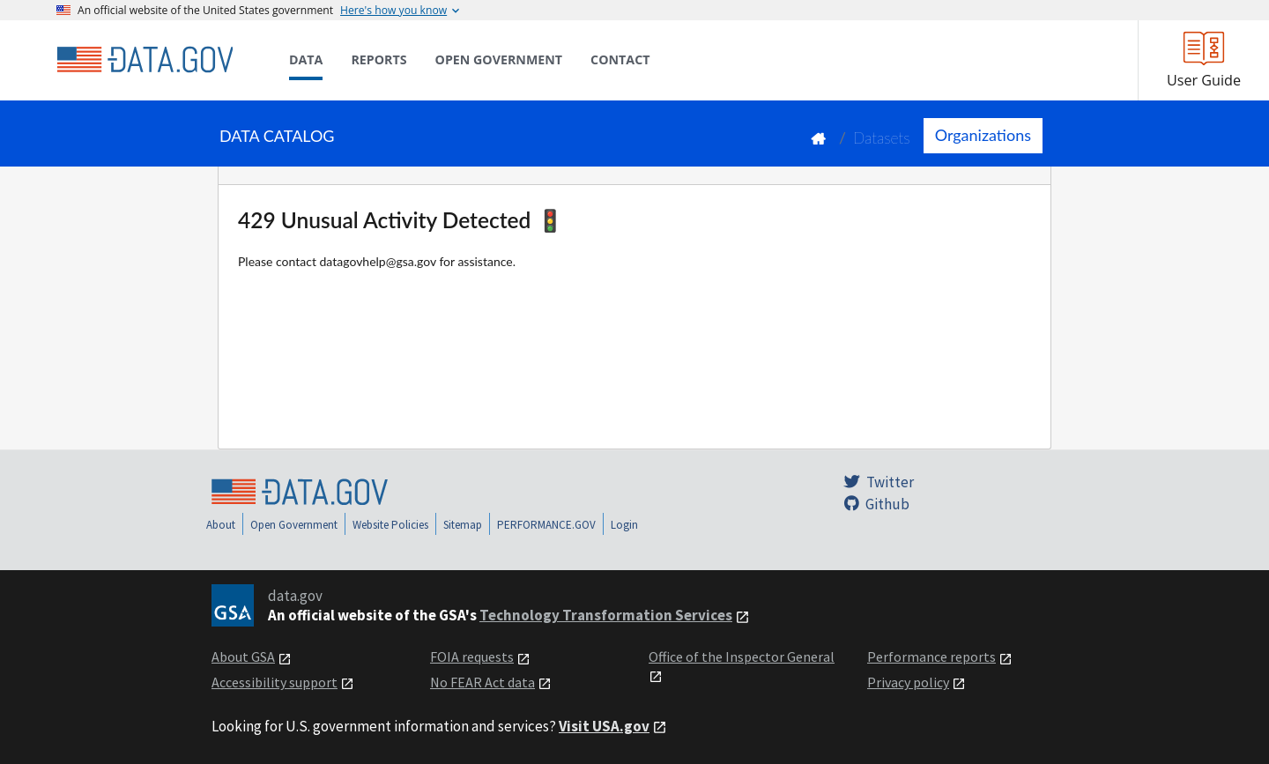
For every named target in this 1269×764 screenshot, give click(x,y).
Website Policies (390, 524)
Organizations (983, 135)
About (220, 524)
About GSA (243, 656)
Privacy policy (908, 682)
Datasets (881, 138)
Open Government (294, 524)
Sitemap (462, 524)
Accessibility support (275, 682)
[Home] (144, 60)
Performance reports (931, 656)
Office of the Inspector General (742, 656)
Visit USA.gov (604, 726)
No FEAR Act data (482, 682)
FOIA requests (472, 656)
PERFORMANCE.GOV (546, 524)
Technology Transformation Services (605, 615)
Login (624, 524)
